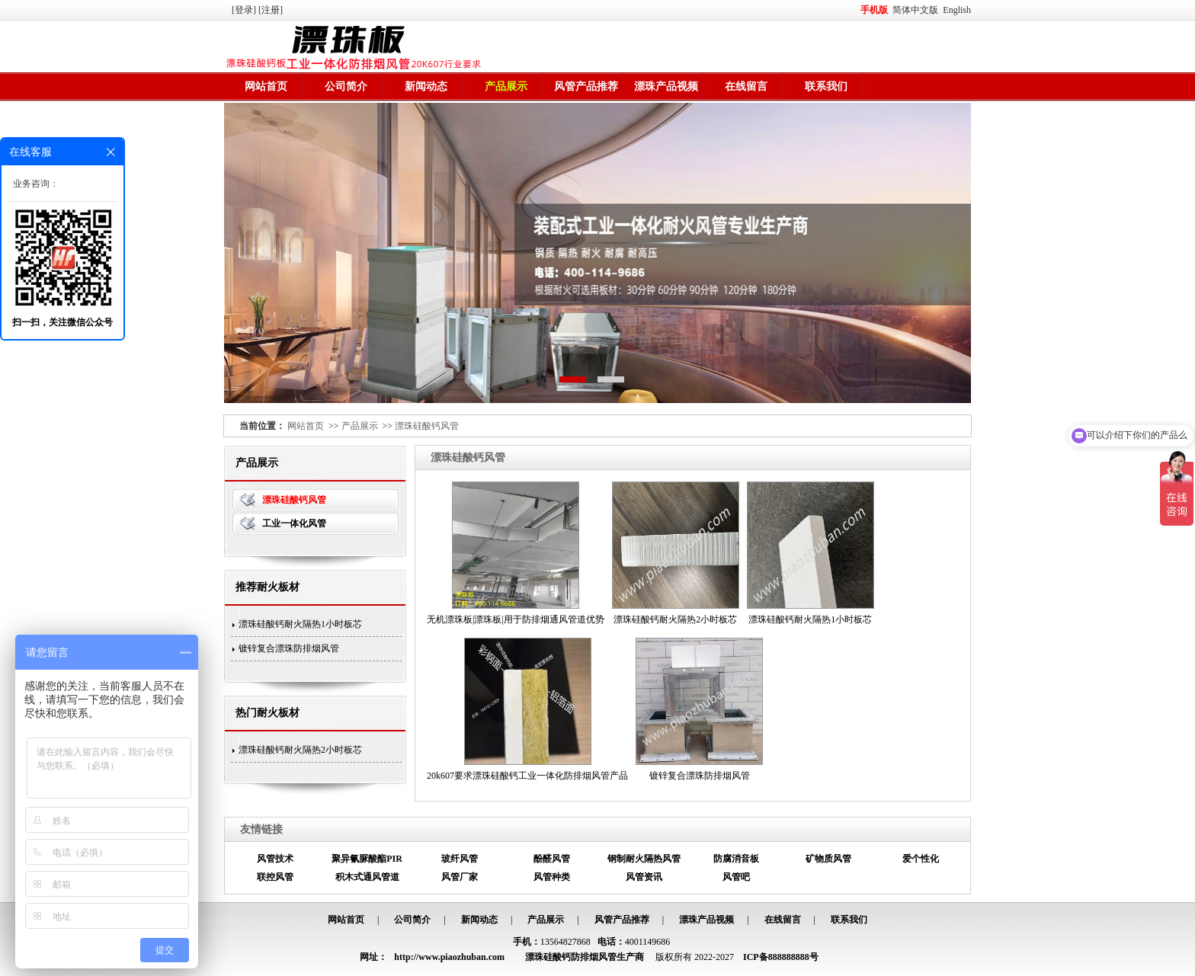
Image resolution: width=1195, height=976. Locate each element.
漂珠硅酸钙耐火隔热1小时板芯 (300, 624)
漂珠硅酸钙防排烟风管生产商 (584, 957)
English (957, 10)
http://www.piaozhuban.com (449, 957)
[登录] (245, 10)
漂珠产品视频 (666, 86)
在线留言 (746, 86)
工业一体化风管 (294, 523)
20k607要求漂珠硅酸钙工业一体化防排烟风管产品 (527, 775)
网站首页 (266, 86)
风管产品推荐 (586, 86)
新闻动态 (426, 86)
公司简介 (346, 86)
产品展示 (506, 86)
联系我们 (826, 86)
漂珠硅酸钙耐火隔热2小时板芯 (300, 749)
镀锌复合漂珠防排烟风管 (289, 648)
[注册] (271, 10)
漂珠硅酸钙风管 (427, 426)
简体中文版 (916, 10)
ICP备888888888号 (781, 957)
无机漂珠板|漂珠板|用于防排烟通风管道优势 (515, 619)
